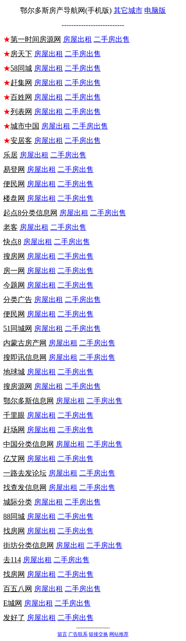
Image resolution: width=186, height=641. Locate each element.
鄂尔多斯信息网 (28, 401)
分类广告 (17, 300)
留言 (62, 634)
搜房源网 (17, 386)
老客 (10, 227)
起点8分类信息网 (30, 213)
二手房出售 (112, 39)
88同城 (14, 516)
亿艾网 (14, 459)
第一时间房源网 (35, 39)
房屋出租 (77, 39)
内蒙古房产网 (25, 343)
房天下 (21, 54)
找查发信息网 (25, 488)
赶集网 (21, 83)
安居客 (21, 141)
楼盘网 (14, 198)
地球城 (14, 372)
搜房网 (14, 256)
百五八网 (17, 589)
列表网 (21, 112)
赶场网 (14, 430)
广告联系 (78, 634)
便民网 (14, 184)
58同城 (21, 68)
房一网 (14, 271)
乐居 (10, 155)
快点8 (12, 242)
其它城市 (128, 10)
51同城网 (17, 329)
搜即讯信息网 (25, 357)
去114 (12, 560)
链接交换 (98, 634)
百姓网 (21, 97)
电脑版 (155, 10)
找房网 (14, 531)
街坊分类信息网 (28, 545)
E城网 (12, 603)
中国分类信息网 (28, 444)
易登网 (14, 169)
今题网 (14, 285)
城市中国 (24, 126)
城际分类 (17, 502)
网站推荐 (119, 634)
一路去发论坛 (25, 473)
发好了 (14, 618)
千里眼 (14, 415)
